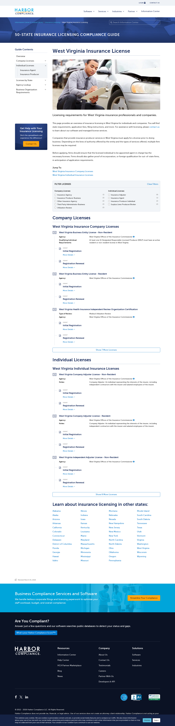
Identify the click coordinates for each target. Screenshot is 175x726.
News (60, 676)
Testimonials (104, 665)
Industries (118, 11)
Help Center (63, 660)
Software (89, 11)
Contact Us (104, 660)
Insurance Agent (28, 70)
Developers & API (107, 682)
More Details (68, 255)
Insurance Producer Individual (123, 201)
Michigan (85, 548)
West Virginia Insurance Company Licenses (73, 171)
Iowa (83, 519)
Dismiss (147, 720)
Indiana (84, 515)
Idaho (55, 560)
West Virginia (143, 548)
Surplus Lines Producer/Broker (123, 204)
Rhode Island (143, 511)
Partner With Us (106, 676)
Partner (133, 11)
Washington (142, 544)
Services (103, 11)
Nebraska (113, 515)
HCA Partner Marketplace (69, 665)
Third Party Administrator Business (71, 204)
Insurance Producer (29, 74)
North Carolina (116, 540)
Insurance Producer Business (69, 198)
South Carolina (144, 515)
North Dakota (115, 544)
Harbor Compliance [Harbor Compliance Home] (24, 11)
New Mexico (115, 532)
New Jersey (114, 527)
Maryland (85, 540)
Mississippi (86, 556)
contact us (154, 127)
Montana (113, 511)
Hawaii (56, 556)
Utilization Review (64, 208)
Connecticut (59, 536)
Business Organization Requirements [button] (26, 91)
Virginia (140, 540)
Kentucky (85, 527)
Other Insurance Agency (67, 201)
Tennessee (142, 523)
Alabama (57, 511)
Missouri (85, 560)
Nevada (112, 519)
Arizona (56, 519)
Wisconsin (142, 552)
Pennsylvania (115, 560)
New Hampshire (116, 523)
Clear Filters (152, 184)
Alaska (55, 515)
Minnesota (86, 552)
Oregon (112, 556)
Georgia (56, 552)
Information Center (150, 11)
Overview (20, 56)
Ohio (111, 548)
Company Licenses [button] (25, 61)
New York (113, 536)
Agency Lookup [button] (23, 85)
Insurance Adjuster (118, 195)
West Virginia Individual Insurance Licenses (73, 175)
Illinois (84, 511)
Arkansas (57, 523)
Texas (139, 527)
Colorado (57, 532)
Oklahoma (114, 552)
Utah (139, 532)
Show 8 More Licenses (106, 494)
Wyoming (141, 556)
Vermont (141, 536)
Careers (102, 671)
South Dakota (143, 519)
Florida (56, 548)
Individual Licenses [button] (25, 65)
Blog (59, 671)
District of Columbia (62, 544)
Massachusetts (87, 544)
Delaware (57, 540)
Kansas (84, 523)
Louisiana (85, 532)
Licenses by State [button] (24, 80)
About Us (103, 655)
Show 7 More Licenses (106, 350)
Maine (83, 536)
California (57, 527)
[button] (133, 237)
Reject (156, 720)
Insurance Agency (64, 195)
